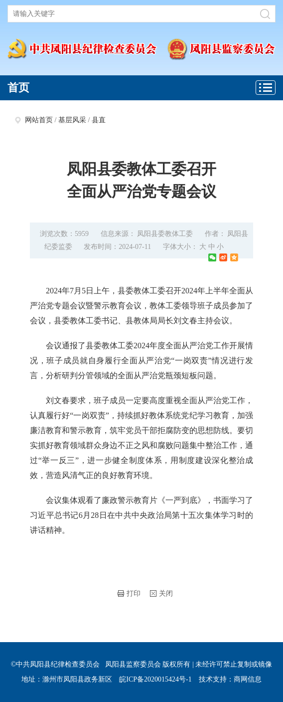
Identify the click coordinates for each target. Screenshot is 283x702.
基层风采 (72, 120)
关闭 (161, 593)
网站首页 (39, 120)
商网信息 (248, 679)
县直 (99, 120)
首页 (18, 87)
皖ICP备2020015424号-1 (155, 679)
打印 (129, 593)
